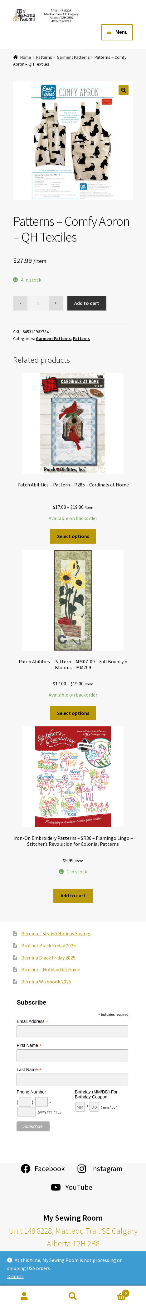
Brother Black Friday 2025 (48, 945)
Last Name (29, 1070)
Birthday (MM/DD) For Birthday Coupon (96, 1094)
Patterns (44, 57)
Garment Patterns (73, 57)
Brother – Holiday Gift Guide (50, 969)
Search (73, 1296)
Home (25, 57)
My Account (24, 1296)
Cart (113, 1291)
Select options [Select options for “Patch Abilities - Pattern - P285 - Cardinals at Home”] (73, 536)
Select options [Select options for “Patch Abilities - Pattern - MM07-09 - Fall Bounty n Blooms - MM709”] (73, 713)
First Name (29, 1045)
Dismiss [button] (15, 1276)
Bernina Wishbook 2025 (46, 981)
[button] (124, 90)
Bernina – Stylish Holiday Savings (56, 933)
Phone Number (31, 1091)
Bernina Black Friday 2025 (48, 958)
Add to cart (86, 303)
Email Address (32, 1021)
